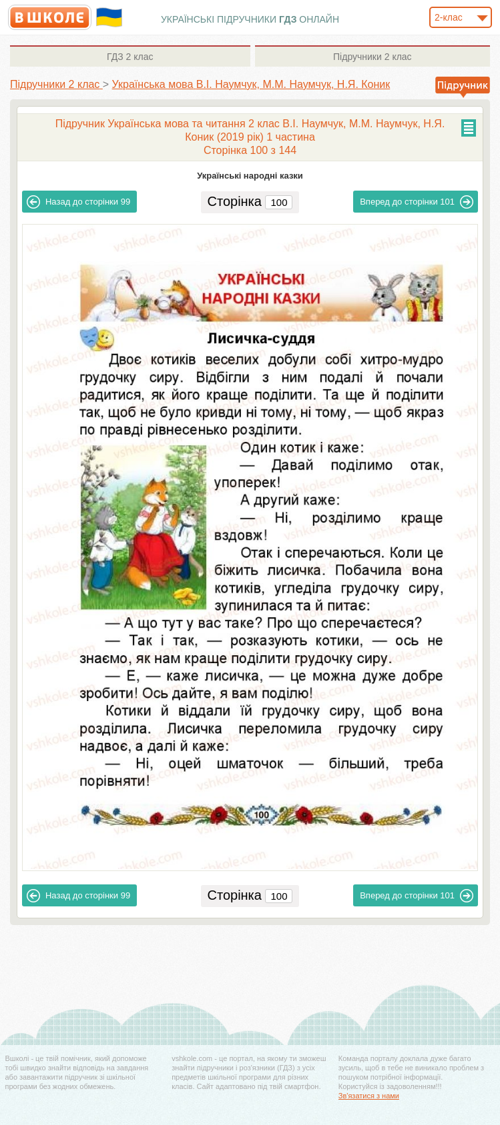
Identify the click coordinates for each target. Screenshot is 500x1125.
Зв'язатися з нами (368, 1096)
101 (416, 202)
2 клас (130, 56)
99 (78, 202)
